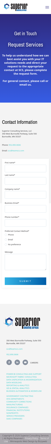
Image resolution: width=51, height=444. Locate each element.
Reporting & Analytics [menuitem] (17, 385)
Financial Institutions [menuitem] (18, 410)
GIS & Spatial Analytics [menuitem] (17, 388)
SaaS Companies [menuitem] (14, 418)
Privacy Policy (31, 438)
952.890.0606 (15, 145)
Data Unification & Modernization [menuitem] (24, 379)
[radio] (25, 235)
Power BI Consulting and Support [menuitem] (23, 374)
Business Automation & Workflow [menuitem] (23, 391)
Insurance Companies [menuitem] (17, 407)
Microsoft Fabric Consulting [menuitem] (21, 377)
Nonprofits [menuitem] (12, 413)
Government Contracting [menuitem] (19, 396)
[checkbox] (25, 240)
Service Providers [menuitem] (15, 416)
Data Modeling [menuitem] (14, 382)
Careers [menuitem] (34, 362)
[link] (15, 7)
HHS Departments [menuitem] (15, 399)
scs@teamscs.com (16, 150)
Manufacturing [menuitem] (14, 404)
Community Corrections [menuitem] (19, 401)
